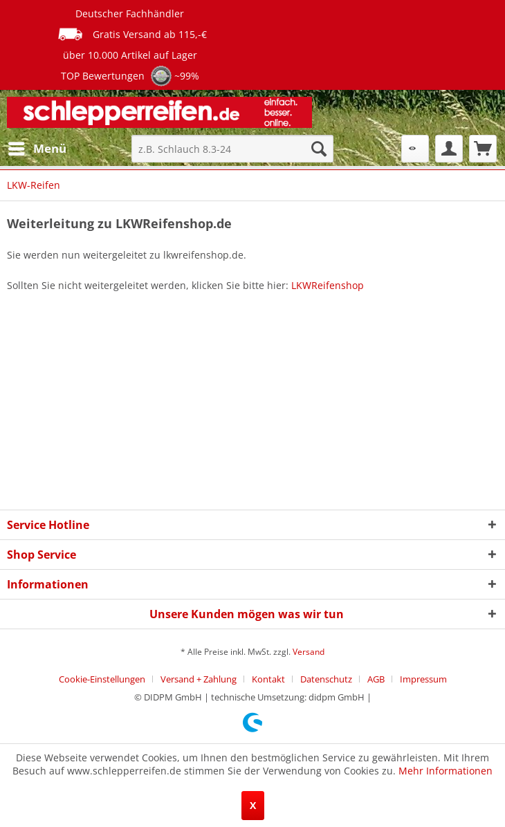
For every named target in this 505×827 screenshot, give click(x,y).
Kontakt (268, 679)
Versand (308, 652)
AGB (376, 679)
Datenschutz (326, 679)
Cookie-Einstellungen (102, 679)
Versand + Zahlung (198, 679)
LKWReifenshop (327, 285)
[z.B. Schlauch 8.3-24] (232, 148)
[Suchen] (318, 148)
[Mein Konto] (449, 148)
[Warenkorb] (483, 148)
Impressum (423, 679)
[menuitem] (36, 148)
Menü (37, 147)
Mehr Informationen (445, 770)
